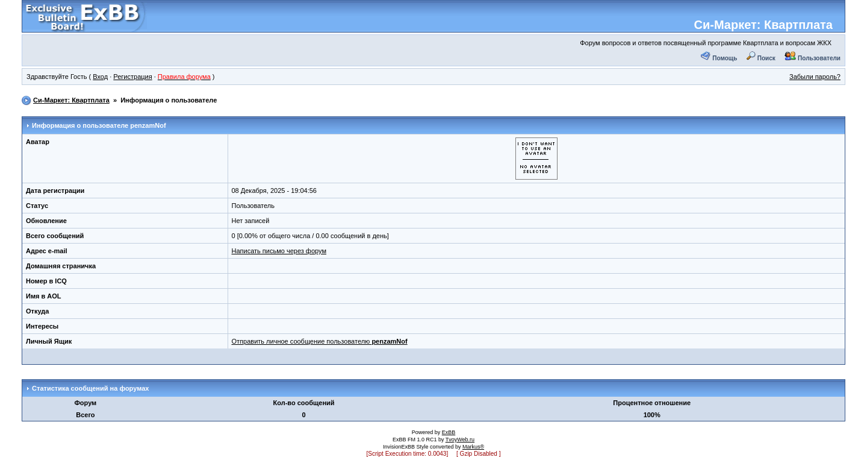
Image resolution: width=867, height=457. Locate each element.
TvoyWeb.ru (460, 440)
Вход (100, 76)
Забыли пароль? (815, 76)
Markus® (473, 447)
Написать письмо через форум (279, 250)
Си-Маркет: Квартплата (763, 24)
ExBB (449, 432)
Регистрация (132, 76)
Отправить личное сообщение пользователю (320, 341)
